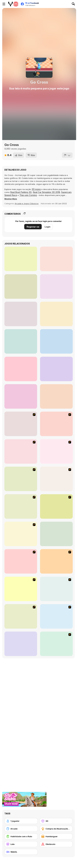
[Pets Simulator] (56, 396)
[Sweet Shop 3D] (56, 314)
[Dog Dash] (20, 424)
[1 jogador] (21, 821)
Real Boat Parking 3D (21, 192)
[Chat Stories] (56, 259)
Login (47, 226)
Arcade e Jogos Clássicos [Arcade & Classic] (27, 203)
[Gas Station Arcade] (56, 341)
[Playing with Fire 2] (56, 506)
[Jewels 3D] (20, 479)
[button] (10, 198)
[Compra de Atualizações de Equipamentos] (56, 829)
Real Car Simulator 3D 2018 (46, 192)
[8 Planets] (56, 616)
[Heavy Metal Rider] (20, 451)
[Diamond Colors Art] (20, 314)
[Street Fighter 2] (56, 479)
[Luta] (21, 844)
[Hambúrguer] (56, 836)
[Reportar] (67, 155)
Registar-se (33, 226)
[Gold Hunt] (20, 259)
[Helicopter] (20, 644)
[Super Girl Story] (20, 286)
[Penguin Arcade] (56, 451)
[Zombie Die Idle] (20, 396)
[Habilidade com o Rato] (21, 836)
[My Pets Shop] (56, 369)
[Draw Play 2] (20, 506)
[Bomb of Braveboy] (20, 616)
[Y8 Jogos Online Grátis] (13, 4)
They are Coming (28, 195)
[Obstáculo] (56, 844)
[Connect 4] (56, 534)
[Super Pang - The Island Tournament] (20, 534)
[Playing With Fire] (56, 561)
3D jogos (36, 189)
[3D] (56, 821)
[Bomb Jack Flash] (56, 589)
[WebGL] (21, 852)
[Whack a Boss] (56, 424)
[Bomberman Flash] (20, 589)
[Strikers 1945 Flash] (56, 644)
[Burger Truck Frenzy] (56, 286)
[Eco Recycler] (20, 369)
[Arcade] (21, 829)
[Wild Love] (20, 341)
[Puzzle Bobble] (20, 561)
